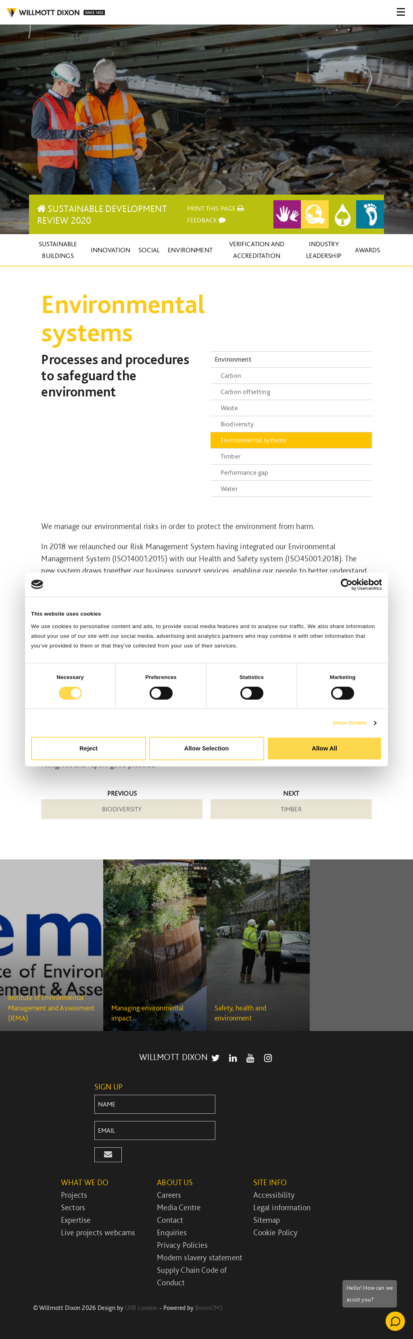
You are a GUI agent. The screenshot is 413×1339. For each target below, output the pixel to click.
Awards (367, 250)
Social (149, 250)
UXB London (141, 1308)
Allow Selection (206, 748)
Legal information (282, 1207)
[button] (108, 1154)
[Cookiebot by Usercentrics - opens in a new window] (346, 584)
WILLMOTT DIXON (173, 1057)
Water (229, 488)
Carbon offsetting (245, 392)
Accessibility (274, 1195)
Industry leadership (324, 250)
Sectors (73, 1207)
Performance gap (244, 472)
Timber (230, 456)
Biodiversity (237, 424)
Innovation (110, 250)
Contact (170, 1220)
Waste (229, 408)
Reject (88, 748)
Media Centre (178, 1207)
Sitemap (266, 1220)
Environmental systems (253, 440)
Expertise (75, 1220)
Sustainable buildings (58, 250)
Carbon (231, 375)
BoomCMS (209, 1308)
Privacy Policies (182, 1245)
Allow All (324, 748)
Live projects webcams (98, 1232)
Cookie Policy (275, 1232)
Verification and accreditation (257, 250)
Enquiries (171, 1232)
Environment (190, 250)
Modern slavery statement (199, 1257)
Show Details (349, 723)
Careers (169, 1195)
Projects (74, 1195)
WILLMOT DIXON (55, 13)
